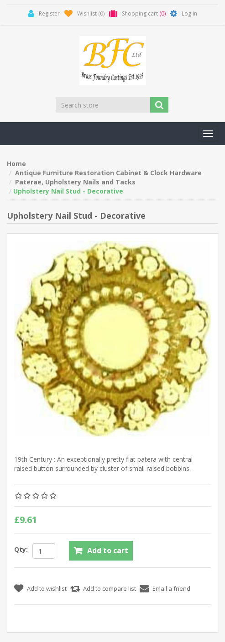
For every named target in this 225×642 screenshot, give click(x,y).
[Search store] (104, 105)
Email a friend (171, 588)
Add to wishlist (47, 588)
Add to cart (107, 550)
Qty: (21, 549)
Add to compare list (109, 588)
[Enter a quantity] (43, 551)
